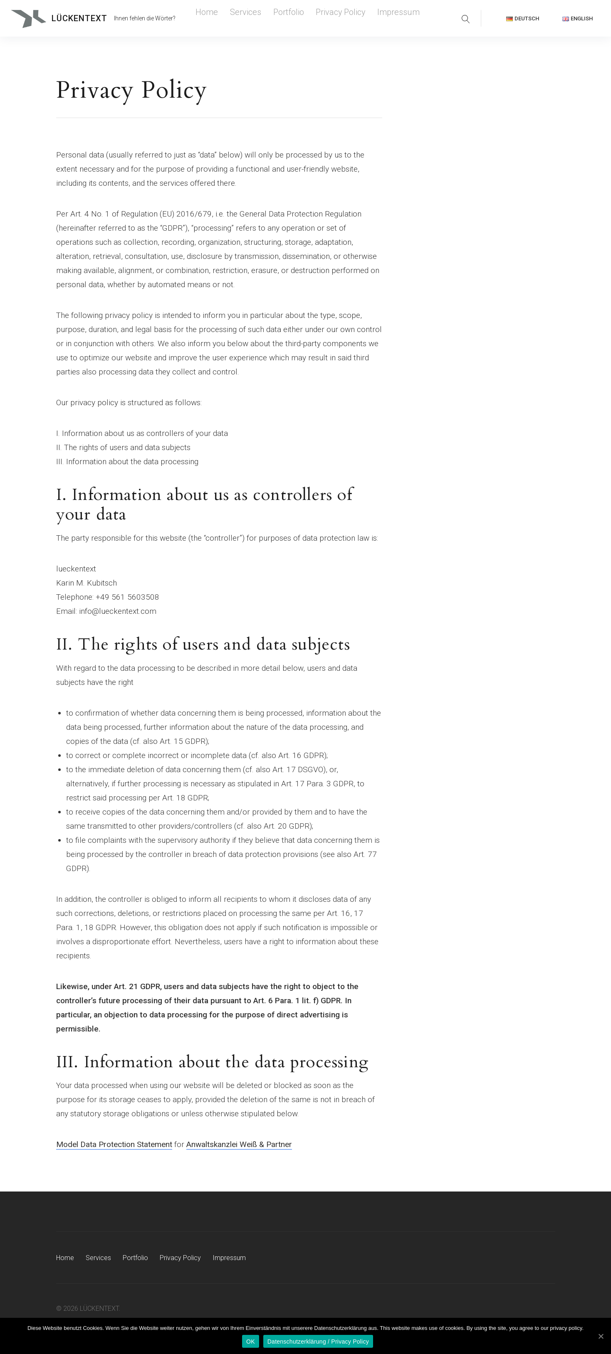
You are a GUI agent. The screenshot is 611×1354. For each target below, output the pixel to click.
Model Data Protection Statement (114, 1144)
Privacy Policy (304, 18)
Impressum (347, 18)
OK (250, 1341)
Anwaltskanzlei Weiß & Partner (239, 1144)
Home (203, 18)
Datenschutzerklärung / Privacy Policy (318, 1341)
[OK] (600, 1336)
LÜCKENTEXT (79, 18)
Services (232, 18)
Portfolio (265, 18)
